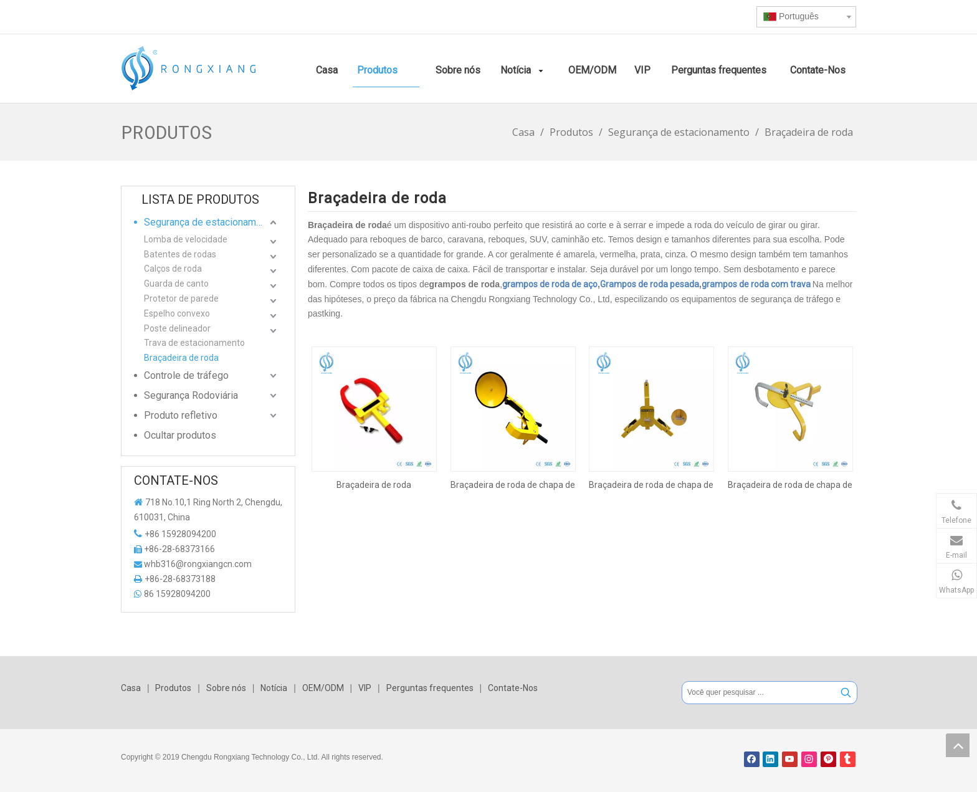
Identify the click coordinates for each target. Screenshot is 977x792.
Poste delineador (177, 328)
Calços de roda (173, 269)
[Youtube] (790, 759)
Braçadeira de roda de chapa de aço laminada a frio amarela (512, 485)
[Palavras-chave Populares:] (846, 693)
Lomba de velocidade (185, 239)
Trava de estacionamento (194, 343)
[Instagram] (809, 759)
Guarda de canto (176, 284)
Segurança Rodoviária (191, 395)
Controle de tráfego (186, 375)
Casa (131, 688)
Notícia (273, 688)
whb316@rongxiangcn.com (198, 564)
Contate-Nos (513, 688)
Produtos (173, 688)
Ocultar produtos (180, 435)
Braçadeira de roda (181, 358)
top (958, 745)
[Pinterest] (828, 759)
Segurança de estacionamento (209, 222)
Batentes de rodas (180, 254)
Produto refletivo (180, 415)
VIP (364, 688)
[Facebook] (752, 759)
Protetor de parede (181, 298)
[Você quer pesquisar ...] (758, 693)
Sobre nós (226, 688)
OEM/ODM (323, 688)
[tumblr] (847, 759)
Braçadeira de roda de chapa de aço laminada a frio (790, 485)
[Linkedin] (770, 759)
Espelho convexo (177, 313)
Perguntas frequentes (430, 688)
